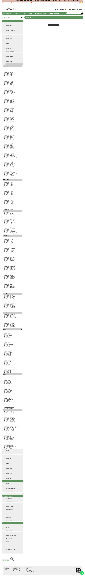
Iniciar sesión (73, 2)
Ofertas (50, 13)
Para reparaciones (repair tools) (19, 13)
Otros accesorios (30, 13)
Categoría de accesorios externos (40, 13)
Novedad (56, 13)
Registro (68, 2)
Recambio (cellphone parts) (7, 13)
